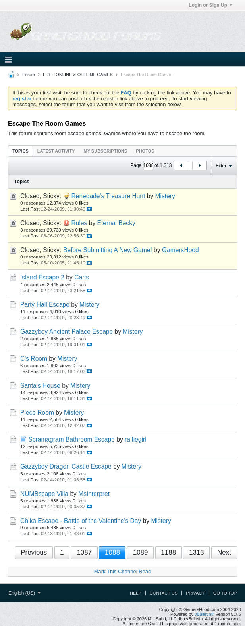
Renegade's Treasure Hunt (108, 196)
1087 (84, 552)
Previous (34, 552)
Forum (28, 74)
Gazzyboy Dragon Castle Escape (66, 466)
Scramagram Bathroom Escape (71, 439)
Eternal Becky (116, 223)
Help (135, 593)
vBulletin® (204, 614)
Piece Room (37, 412)
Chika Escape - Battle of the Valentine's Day (80, 520)
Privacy (195, 593)
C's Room (33, 358)
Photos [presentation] (145, 151)
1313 (196, 552)
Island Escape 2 (42, 277)
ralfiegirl (136, 439)
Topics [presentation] (20, 151)
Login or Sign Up (210, 5)
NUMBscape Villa (44, 493)
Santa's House (40, 385)
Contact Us (164, 593)
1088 (112, 552)
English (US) (24, 593)
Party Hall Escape (44, 304)
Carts (81, 277)
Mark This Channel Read (122, 571)
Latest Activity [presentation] (56, 151)
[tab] (20, 150)
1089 (140, 552)
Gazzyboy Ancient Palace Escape (66, 331)
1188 (168, 552)
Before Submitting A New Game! (107, 250)
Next (224, 552)
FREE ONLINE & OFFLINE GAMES (78, 74)
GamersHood (180, 250)
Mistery (165, 196)
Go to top (225, 593)
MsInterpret (94, 493)
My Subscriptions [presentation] (105, 151)
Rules (79, 223)
